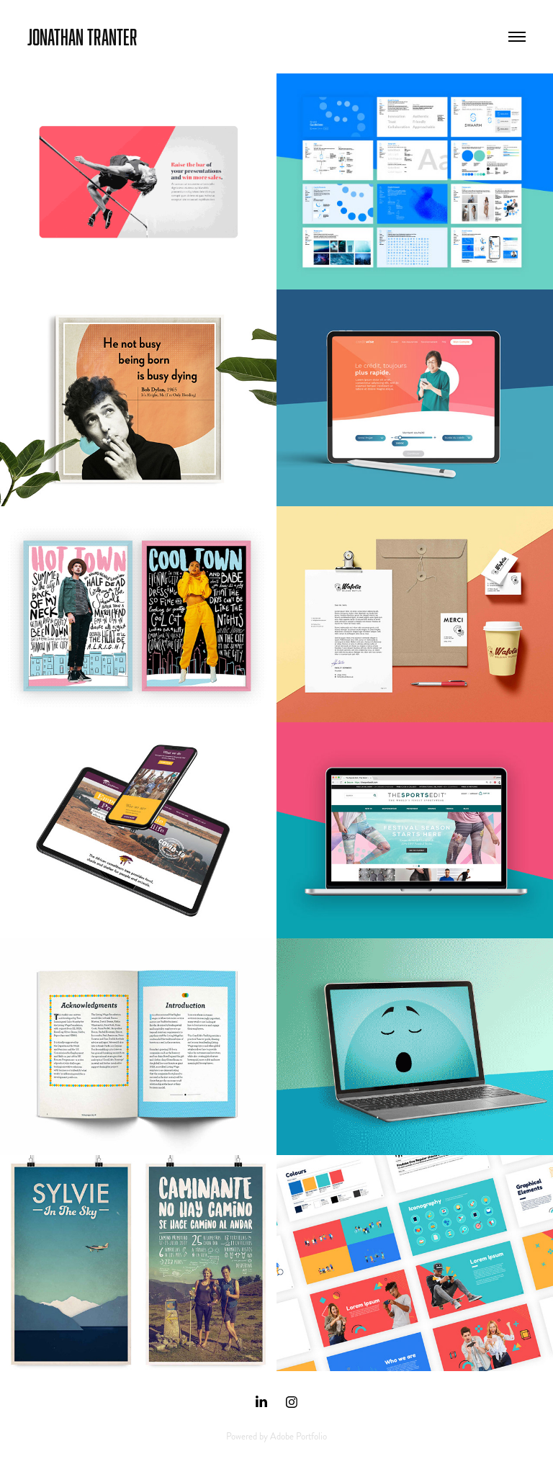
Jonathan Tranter (82, 36)
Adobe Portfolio (298, 1436)
